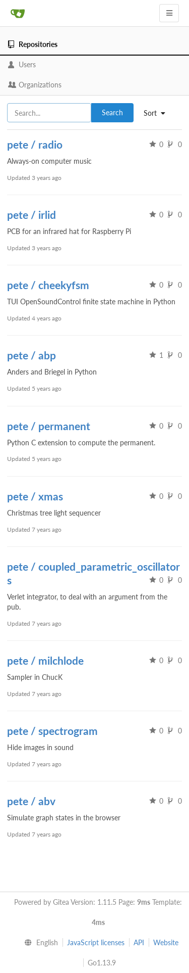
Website (165, 942)
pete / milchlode (45, 660)
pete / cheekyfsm (48, 285)
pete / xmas (35, 496)
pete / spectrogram (52, 730)
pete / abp (31, 355)
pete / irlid (31, 214)
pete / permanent (48, 426)
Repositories (32, 44)
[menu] (39, 943)
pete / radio (34, 144)
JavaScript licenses (95, 942)
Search (112, 112)
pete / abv (31, 801)
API (139, 942)
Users (22, 64)
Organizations (34, 84)
